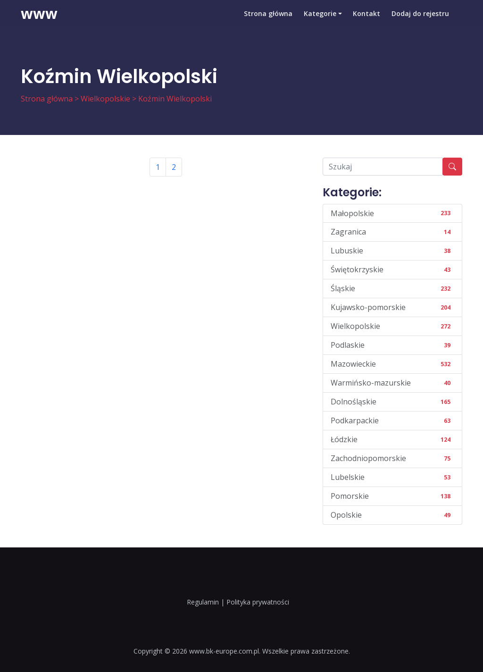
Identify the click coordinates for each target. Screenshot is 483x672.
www (39, 21)
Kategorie (319, 21)
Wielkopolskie (105, 98)
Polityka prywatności (257, 601)
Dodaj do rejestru (420, 21)
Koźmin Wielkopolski (175, 98)
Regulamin (203, 601)
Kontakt (366, 21)
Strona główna (267, 21)
